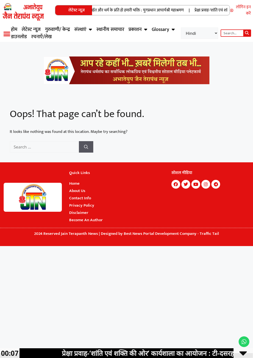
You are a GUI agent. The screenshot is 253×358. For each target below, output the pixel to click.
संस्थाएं (83, 29)
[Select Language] (199, 33)
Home (74, 183)
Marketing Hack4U (170, 191)
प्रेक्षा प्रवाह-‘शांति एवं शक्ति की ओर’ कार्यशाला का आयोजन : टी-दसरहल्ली (159, 353)
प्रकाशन (138, 29)
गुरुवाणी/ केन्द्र (57, 29)
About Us (77, 190)
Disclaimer (78, 212)
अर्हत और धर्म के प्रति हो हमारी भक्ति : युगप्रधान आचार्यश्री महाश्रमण (139, 10)
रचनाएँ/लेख (41, 36)
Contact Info (80, 198)
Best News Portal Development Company (160, 233)
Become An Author (86, 220)
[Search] (247, 33)
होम (14, 29)
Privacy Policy (81, 205)
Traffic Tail (209, 233)
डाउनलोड (19, 36)
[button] (6, 33)
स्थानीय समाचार (110, 29)
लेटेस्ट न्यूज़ (31, 29)
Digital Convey (170, 193)
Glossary (163, 29)
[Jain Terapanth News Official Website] (126, 83)
